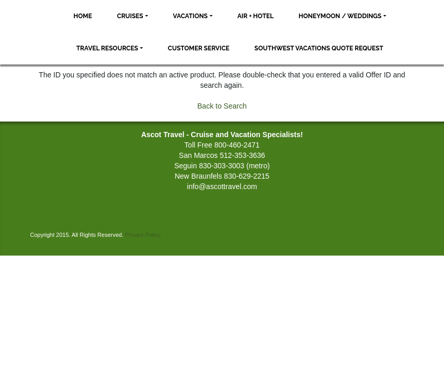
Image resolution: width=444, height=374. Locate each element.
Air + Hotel (256, 16)
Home (82, 16)
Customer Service (199, 48)
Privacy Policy (143, 235)
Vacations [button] (190, 16)
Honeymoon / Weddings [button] (339, 16)
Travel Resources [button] (107, 48)
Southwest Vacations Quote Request (318, 48)
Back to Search (222, 106)
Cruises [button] (130, 16)
